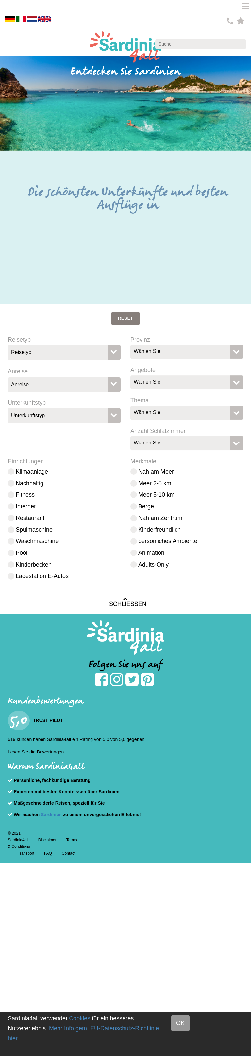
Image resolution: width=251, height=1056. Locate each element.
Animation (151, 553)
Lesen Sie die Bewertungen (36, 751)
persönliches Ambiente (167, 541)
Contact (68, 853)
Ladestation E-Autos (42, 576)
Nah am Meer (156, 471)
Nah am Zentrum (160, 518)
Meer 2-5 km (154, 483)
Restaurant (30, 518)
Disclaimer (47, 840)
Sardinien (51, 814)
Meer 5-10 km (156, 494)
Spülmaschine (34, 529)
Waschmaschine (37, 541)
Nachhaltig (29, 483)
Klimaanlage (32, 471)
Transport (26, 853)
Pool (21, 553)
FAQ (48, 853)
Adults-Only (153, 564)
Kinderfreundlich (159, 529)
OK (180, 1023)
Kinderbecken (34, 564)
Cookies (79, 1018)
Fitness (25, 494)
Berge (146, 506)
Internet (26, 506)
